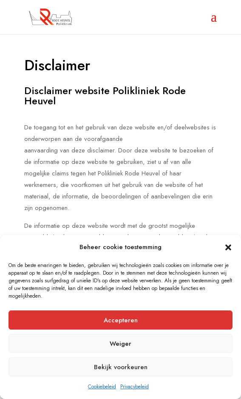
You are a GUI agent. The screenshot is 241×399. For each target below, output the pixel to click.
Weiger (120, 343)
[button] (228, 247)
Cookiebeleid (102, 386)
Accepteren (121, 320)
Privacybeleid (134, 386)
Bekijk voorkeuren (120, 367)
